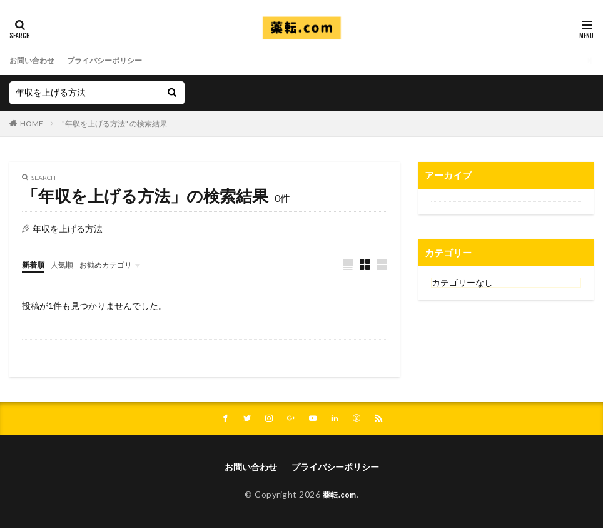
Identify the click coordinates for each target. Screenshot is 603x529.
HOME (31, 123)
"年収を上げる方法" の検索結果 (114, 123)
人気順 (67, 264)
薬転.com (339, 496)
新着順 (35, 264)
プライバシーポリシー (118, 60)
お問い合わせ (35, 60)
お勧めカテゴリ (117, 264)
